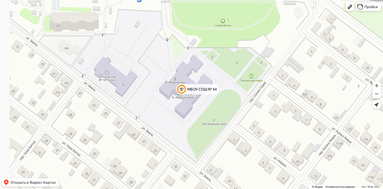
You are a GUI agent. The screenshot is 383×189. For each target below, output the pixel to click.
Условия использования (340, 186)
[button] (350, 7)
